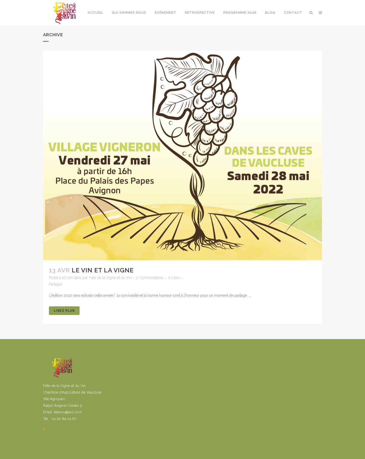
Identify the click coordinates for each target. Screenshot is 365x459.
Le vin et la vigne (103, 270)
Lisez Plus (64, 310)
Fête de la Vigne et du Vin (110, 278)
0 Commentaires (149, 278)
